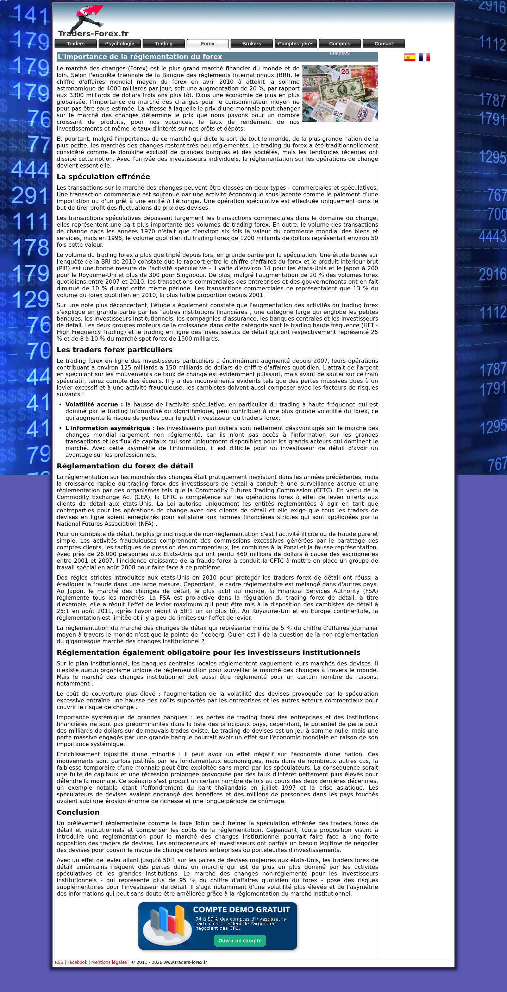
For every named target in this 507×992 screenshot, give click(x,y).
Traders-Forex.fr (93, 33)
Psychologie (119, 43)
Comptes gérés (295, 43)
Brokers (252, 43)
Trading (164, 43)
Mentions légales (109, 962)
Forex (207, 43)
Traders (76, 43)
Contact (384, 43)
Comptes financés (339, 44)
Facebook (77, 962)
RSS (59, 962)
